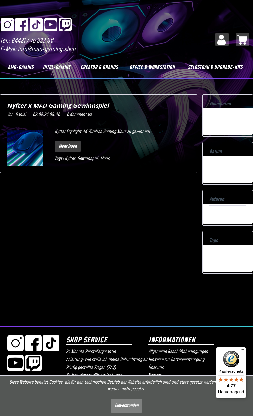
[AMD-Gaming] (20, 67)
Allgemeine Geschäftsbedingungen (178, 351)
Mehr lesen (68, 146)
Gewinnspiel (87, 158)
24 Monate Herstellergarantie (91, 351)
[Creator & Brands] (99, 67)
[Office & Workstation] (152, 67)
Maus (105, 158)
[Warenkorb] (242, 39)
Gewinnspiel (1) (222, 255)
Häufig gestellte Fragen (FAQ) (91, 367)
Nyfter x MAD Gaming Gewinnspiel (58, 105)
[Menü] (242, 351)
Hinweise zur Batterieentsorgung (176, 359)
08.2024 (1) (219, 166)
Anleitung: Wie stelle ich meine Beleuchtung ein (105, 359)
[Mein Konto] (222, 39)
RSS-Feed (217, 118)
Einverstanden (126, 405)
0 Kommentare (79, 114)
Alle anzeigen (220, 172)
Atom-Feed (218, 125)
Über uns (156, 367)
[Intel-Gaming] (56, 67)
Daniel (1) (217, 214)
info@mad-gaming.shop (46, 49)
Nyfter (70, 158)
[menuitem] (222, 39)
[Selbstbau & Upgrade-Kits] (215, 67)
